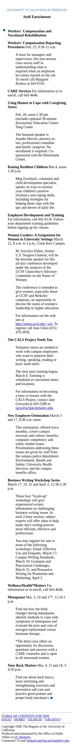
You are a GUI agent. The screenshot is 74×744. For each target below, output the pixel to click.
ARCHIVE (53, 719)
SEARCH (35, 719)
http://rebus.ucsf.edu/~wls (34, 324)
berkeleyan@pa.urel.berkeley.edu (48, 740)
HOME (19, 719)
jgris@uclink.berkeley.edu (34, 408)
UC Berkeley (22, 737)
